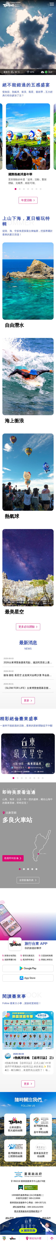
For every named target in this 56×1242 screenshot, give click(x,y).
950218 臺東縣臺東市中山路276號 (28, 1181)
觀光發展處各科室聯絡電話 (28, 1211)
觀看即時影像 (13, 858)
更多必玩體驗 (28, 626)
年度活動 (28, 200)
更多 (28, 700)
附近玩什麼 (33, 1238)
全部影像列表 (28, 880)
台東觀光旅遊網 (11, 4)
